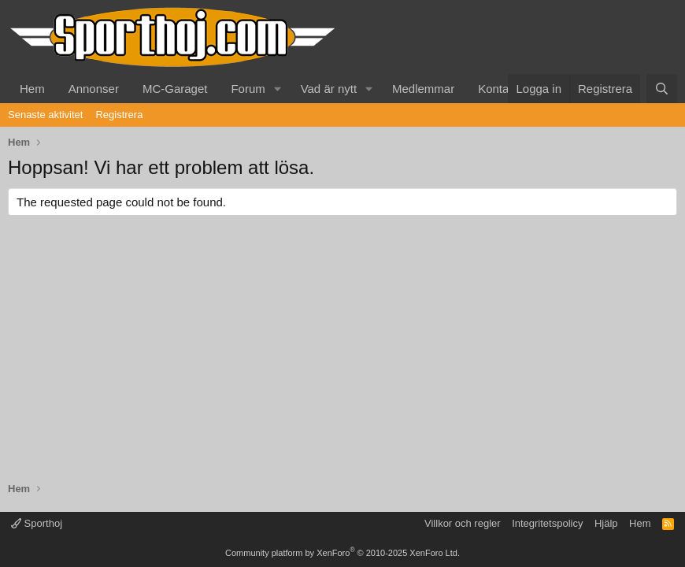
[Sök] (661, 88)
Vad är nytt (329, 88)
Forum (248, 88)
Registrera (119, 114)
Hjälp (606, 523)
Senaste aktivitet (45, 114)
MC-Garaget (175, 88)
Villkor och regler (462, 523)
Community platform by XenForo (342, 553)
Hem (32, 88)
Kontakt (498, 88)
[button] (278, 88)
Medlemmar (423, 88)
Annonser (93, 88)
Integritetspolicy (547, 523)
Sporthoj (36, 523)
